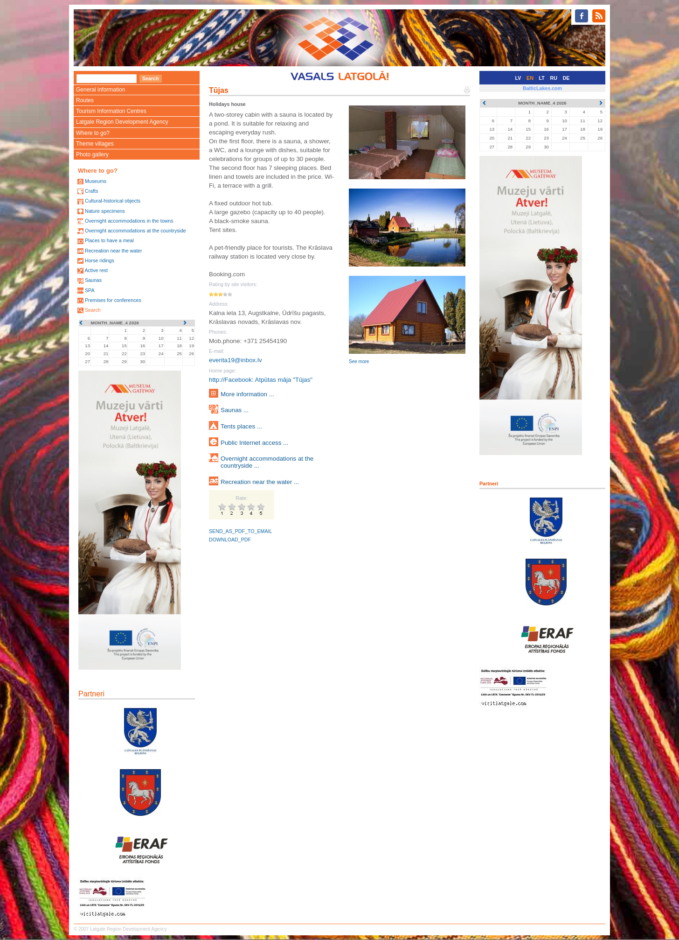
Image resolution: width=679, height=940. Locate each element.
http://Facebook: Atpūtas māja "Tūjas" (260, 379)
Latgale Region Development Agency (122, 122)
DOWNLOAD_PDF (230, 539)
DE (566, 78)
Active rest (96, 270)
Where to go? (93, 133)
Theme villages (95, 143)
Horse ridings (99, 260)
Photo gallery (92, 154)
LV (518, 78)
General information (100, 89)
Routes (85, 100)
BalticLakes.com (542, 88)
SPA (90, 290)
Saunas (93, 280)
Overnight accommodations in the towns (129, 221)
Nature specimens (105, 211)
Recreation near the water (113, 250)
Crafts (91, 191)
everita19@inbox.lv (235, 360)
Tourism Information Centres (111, 111)
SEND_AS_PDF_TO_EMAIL (240, 531)
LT (542, 78)
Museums (95, 181)
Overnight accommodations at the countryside (135, 230)
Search (93, 310)
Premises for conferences (113, 300)
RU (553, 78)
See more (359, 361)
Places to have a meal (109, 240)
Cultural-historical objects (112, 200)
